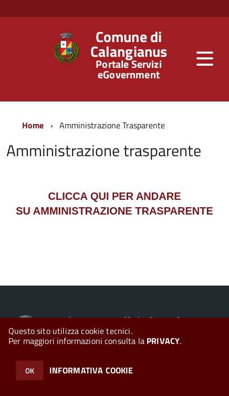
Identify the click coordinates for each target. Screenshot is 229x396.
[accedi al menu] (204, 58)
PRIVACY (163, 340)
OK (29, 370)
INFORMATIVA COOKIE (91, 370)
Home (33, 125)
